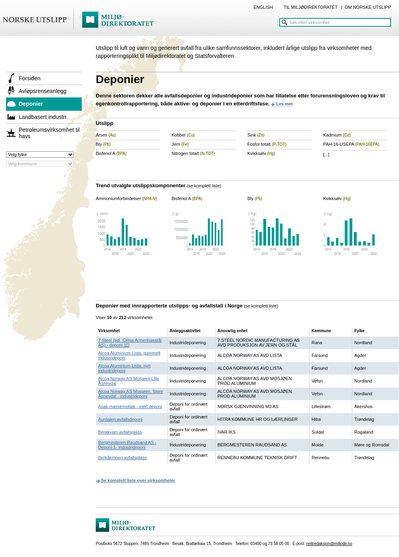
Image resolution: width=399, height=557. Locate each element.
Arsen (106, 135)
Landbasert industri (42, 117)
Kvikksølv (261, 153)
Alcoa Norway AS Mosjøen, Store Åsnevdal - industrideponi (130, 393)
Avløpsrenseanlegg (43, 91)
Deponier (31, 104)
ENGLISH (263, 7)
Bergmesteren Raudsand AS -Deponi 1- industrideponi (127, 445)
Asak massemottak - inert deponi (130, 406)
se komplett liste (204, 185)
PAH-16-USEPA (351, 144)
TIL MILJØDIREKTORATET (311, 7)
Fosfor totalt (266, 144)
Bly (103, 144)
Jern (180, 144)
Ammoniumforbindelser (126, 198)
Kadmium (337, 135)
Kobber (183, 135)
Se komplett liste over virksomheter (138, 480)
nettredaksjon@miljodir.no (329, 543)
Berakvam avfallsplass (120, 432)
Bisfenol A (111, 153)
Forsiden (29, 78)
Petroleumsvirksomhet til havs (49, 133)
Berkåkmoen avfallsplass (122, 457)
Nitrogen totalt (193, 153)
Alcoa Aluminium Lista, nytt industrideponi (124, 368)
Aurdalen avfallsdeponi (120, 419)
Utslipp (104, 123)
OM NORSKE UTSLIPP (368, 7)
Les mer (284, 103)
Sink (256, 135)
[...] (326, 154)
